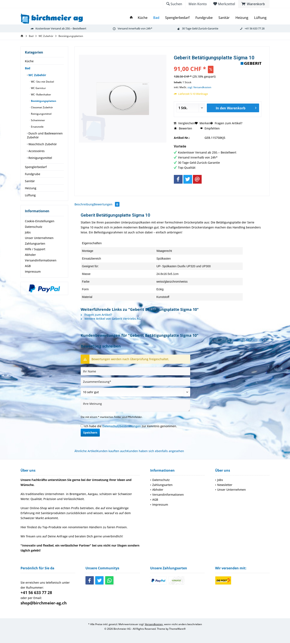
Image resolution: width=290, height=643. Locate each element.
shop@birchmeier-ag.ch (44, 603)
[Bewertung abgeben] (135, 392)
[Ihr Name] (135, 371)
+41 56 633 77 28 (36, 592)
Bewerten (183, 128)
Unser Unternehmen (39, 238)
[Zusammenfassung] (135, 381)
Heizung (30, 188)
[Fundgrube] (204, 17)
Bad (27, 68)
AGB (28, 266)
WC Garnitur (38, 88)
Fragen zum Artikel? (226, 123)
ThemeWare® (177, 629)
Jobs (28, 232)
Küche (29, 61)
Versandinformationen (40, 260)
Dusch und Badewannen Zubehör (45, 135)
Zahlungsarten (35, 243)
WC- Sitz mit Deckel (42, 81)
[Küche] (142, 17)
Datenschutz (33, 227)
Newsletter (224, 485)
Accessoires (36, 151)
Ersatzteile (37, 126)
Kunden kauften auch (112, 451)
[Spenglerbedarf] (177, 17)
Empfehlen (210, 128)
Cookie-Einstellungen (39, 221)
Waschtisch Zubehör (42, 144)
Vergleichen (184, 123)
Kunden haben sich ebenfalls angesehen (155, 451)
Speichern (90, 432)
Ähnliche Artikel (85, 451)
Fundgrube (32, 174)
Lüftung (30, 195)
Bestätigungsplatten (43, 101)
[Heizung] (242, 17)
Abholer (30, 255)
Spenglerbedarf (36, 167)
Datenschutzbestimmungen (121, 426)
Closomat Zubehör (41, 107)
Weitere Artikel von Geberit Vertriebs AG (111, 319)
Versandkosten (154, 624)
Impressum (33, 271)
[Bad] (156, 17)
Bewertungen (106, 204)
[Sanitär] (224, 17)
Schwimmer (37, 120)
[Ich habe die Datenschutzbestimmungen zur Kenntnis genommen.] (82, 426)
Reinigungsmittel (40, 114)
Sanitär (30, 181)
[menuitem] (253, 4)
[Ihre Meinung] (135, 405)
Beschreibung (84, 204)
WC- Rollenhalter (40, 94)
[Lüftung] (260, 17)
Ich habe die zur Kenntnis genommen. (130, 426)
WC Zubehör (37, 75)
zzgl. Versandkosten (199, 87)
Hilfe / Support (35, 249)
